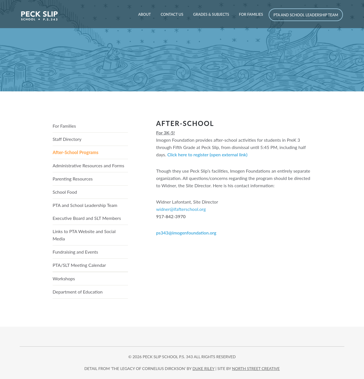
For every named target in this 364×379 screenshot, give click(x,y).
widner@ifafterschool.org (181, 209)
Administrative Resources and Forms (88, 165)
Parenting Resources (73, 178)
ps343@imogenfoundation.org (186, 232)
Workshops (64, 278)
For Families (251, 14)
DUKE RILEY (203, 368)
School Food (65, 192)
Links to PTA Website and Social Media (84, 235)
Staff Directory (67, 139)
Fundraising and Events (75, 251)
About (144, 14)
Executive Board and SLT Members (87, 218)
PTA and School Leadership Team (305, 15)
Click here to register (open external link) (207, 154)
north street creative (256, 368)
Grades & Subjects (211, 14)
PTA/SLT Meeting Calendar (79, 265)
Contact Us (172, 14)
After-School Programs (75, 152)
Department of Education (78, 291)
